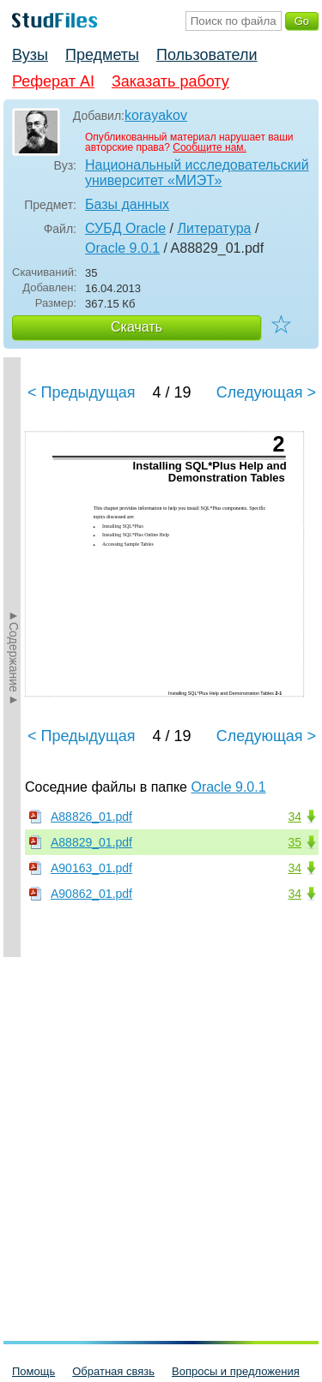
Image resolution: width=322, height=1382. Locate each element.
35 (294, 842)
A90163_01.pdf (91, 868)
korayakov (156, 115)
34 (294, 816)
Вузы (30, 54)
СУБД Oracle (125, 228)
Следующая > (266, 392)
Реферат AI (53, 81)
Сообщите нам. (209, 147)
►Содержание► (14, 657)
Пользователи (206, 54)
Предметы (102, 54)
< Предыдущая (81, 392)
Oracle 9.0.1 (122, 248)
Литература (214, 228)
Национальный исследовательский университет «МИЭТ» (197, 173)
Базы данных (127, 204)
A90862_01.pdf (91, 893)
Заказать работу (170, 81)
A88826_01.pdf (91, 816)
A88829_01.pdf (91, 842)
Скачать (136, 327)
